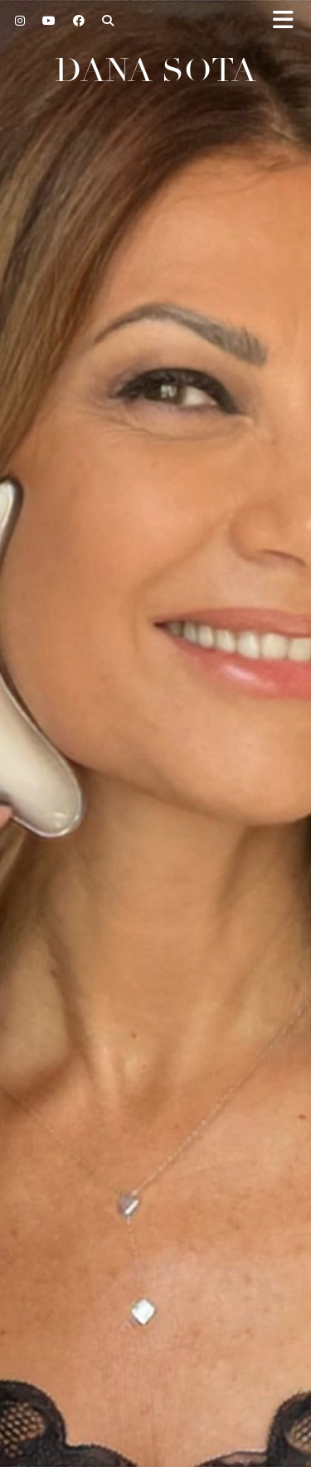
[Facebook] (79, 20)
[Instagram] (20, 20)
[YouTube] (49, 20)
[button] (289, 21)
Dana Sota (155, 70)
